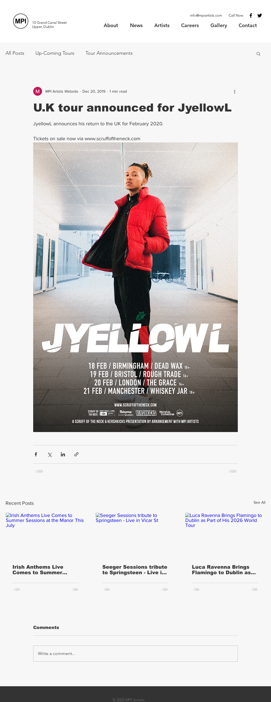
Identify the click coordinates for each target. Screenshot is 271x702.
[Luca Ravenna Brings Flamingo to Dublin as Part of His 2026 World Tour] (225, 535)
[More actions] (234, 91)
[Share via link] (76, 454)
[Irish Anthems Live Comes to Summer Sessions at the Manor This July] (46, 535)
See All (259, 502)
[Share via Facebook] (35, 454)
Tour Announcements (109, 53)
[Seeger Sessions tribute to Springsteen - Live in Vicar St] (136, 535)
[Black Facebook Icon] (251, 15)
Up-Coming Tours (54, 53)
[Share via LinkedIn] (63, 454)
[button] (258, 53)
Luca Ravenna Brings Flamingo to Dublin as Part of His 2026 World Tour (222, 569)
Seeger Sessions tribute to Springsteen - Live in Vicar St (134, 569)
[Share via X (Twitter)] (49, 454)
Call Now (236, 15)
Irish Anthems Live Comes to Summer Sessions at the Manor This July (42, 569)
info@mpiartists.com (206, 15)
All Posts (15, 53)
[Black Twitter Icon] (260, 15)
